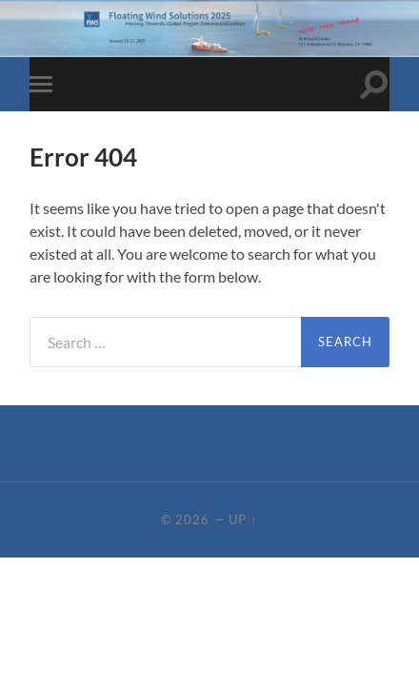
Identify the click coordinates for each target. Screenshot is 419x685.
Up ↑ (243, 519)
